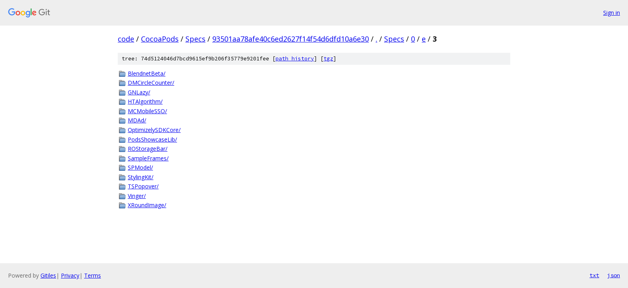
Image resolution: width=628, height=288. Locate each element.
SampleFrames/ (148, 158)
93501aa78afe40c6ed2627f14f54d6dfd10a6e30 (290, 39)
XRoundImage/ (147, 205)
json (613, 275)
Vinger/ (137, 196)
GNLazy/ (139, 92)
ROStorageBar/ (147, 148)
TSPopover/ (143, 186)
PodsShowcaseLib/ (152, 139)
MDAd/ (137, 120)
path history (295, 58)
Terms (92, 275)
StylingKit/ (140, 177)
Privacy (70, 275)
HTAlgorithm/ (145, 101)
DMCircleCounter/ (151, 82)
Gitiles (48, 275)
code (126, 39)
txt (594, 275)
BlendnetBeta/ (146, 73)
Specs (195, 39)
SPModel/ (140, 167)
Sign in (611, 12)
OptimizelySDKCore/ (154, 130)
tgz (328, 58)
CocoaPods (160, 39)
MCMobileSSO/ (147, 111)
